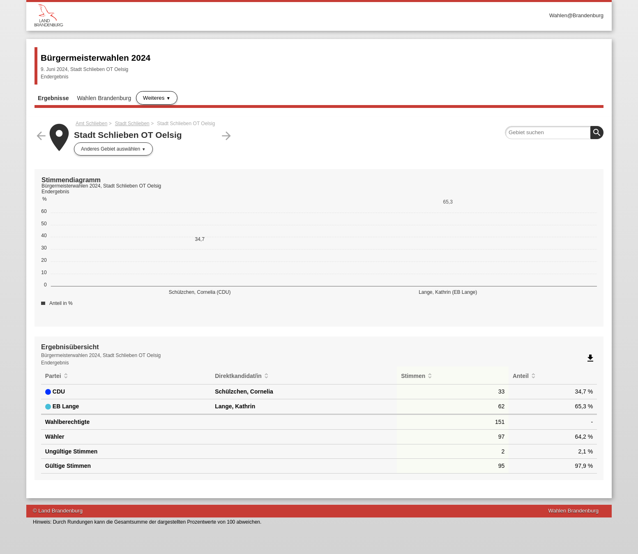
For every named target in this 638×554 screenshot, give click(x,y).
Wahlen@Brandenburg (576, 15)
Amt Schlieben (91, 123)
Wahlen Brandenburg (104, 98)
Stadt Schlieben (132, 123)
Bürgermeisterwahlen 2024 (95, 57)
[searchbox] (554, 132)
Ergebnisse (53, 98)
